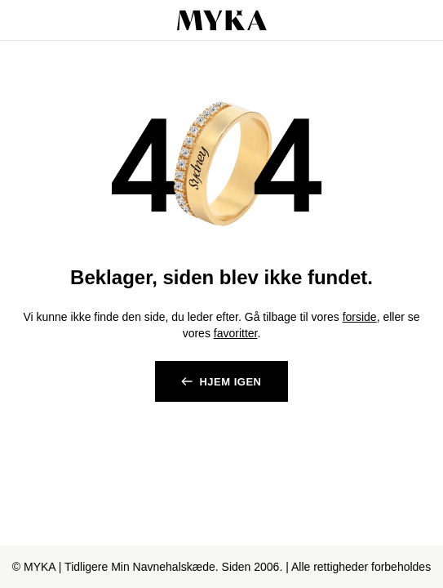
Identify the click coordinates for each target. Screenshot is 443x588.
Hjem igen (230, 382)
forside (360, 316)
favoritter (236, 333)
